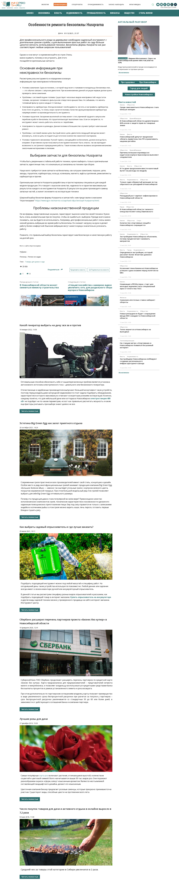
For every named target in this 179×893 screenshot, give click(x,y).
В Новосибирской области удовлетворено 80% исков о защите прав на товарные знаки (139, 123)
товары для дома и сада (35, 262)
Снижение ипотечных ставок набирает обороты (137, 301)
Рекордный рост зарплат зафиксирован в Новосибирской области (138, 196)
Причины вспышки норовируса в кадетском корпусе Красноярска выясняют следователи (139, 154)
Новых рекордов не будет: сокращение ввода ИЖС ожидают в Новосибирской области (137, 315)
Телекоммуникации (127, 340)
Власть (129, 134)
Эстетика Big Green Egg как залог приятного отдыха (51, 423)
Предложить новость (77, 270)
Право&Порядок (135, 118)
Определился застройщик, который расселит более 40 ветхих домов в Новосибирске (136, 254)
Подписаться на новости (98, 270)
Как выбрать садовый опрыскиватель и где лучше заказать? (56, 526)
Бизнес (122, 104)
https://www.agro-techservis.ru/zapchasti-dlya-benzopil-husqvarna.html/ (67, 200)
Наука (122, 207)
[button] (153, 4)
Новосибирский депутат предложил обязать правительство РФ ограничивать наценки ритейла (139, 139)
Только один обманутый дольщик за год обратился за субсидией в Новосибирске (138, 183)
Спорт (139, 220)
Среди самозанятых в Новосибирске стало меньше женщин (139, 108)
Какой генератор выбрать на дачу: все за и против (50, 325)
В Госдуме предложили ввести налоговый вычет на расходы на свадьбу (139, 169)
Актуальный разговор (132, 22)
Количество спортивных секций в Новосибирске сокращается (135, 224)
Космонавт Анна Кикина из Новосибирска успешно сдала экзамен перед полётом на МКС (139, 270)
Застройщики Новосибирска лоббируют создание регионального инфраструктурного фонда (138, 361)
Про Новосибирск (147, 82)
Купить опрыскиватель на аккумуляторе (90, 597)
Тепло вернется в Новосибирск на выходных (135, 330)
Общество (131, 104)
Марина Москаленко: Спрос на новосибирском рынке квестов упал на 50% (137, 60)
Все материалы (124, 72)
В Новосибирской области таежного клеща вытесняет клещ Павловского (136, 210)
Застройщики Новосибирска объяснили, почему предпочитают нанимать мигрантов (138, 238)
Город (129, 250)
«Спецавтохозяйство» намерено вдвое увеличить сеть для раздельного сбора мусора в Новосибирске (90, 287)
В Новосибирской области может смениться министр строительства (39, 286)
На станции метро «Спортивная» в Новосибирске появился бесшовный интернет (136, 345)
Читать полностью (29, 411)
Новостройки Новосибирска (139, 94)
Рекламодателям (168, 7)
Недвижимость (132, 179)
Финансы (123, 297)
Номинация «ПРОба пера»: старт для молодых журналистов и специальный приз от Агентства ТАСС (137, 286)
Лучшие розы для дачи (34, 718)
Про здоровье (128, 82)
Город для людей (139, 88)
